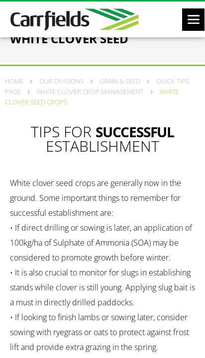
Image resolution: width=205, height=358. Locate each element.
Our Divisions (61, 81)
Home (14, 81)
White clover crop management (90, 91)
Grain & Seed (120, 81)
